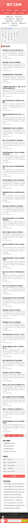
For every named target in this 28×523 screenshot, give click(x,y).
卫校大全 (6, 13)
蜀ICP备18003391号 (19, 518)
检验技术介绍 (9, 21)
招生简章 (9, 10)
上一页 (11, 435)
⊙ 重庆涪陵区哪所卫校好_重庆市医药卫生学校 (14, 492)
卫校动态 (14, 34)
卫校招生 (23, 10)
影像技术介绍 (19, 19)
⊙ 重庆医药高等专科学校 (9, 443)
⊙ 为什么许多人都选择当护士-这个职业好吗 (13, 502)
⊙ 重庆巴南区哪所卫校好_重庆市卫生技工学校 (14, 489)
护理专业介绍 (9, 16)
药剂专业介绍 (18, 16)
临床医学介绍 (5, 23)
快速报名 (21, 13)
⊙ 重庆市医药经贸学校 (8, 448)
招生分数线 (5, 35)
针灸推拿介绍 (14, 25)
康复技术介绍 (22, 23)
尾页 (21, 435)
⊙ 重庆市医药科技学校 (8, 446)
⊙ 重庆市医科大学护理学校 (9, 451)
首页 (3, 10)
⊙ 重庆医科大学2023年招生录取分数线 (12, 494)
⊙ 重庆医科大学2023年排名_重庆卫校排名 (13, 497)
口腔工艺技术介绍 (9, 19)
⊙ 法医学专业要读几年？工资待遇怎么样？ (13, 500)
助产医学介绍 (18, 21)
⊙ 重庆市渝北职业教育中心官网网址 (11, 508)
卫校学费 (17, 34)
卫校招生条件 (11, 35)
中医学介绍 (14, 23)
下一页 (17, 435)
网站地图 (15, 514)
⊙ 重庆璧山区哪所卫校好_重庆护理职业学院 (13, 486)
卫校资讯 (14, 13)
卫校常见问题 (8, 35)
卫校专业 (16, 10)
